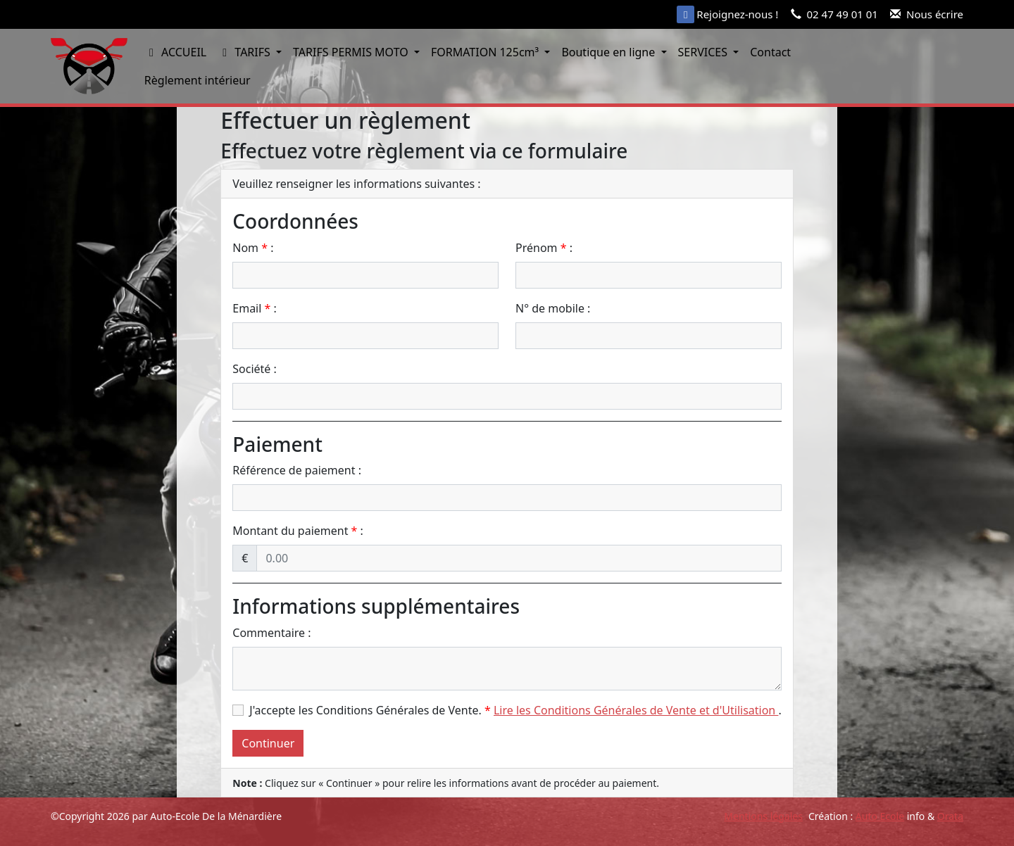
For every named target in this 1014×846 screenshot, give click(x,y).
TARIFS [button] (245, 52)
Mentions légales (763, 816)
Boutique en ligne (609, 52)
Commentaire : (271, 632)
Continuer (268, 743)
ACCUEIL (175, 52)
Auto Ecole (880, 816)
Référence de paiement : (296, 470)
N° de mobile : (552, 308)
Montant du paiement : (297, 530)
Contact (770, 52)
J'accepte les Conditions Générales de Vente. (370, 710)
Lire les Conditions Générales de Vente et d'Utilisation (636, 710)
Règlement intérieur (197, 80)
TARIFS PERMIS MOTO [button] (352, 52)
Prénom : (543, 247)
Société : (254, 369)
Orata (950, 816)
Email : (254, 308)
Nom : (252, 247)
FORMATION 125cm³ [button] (486, 52)
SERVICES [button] (704, 52)
